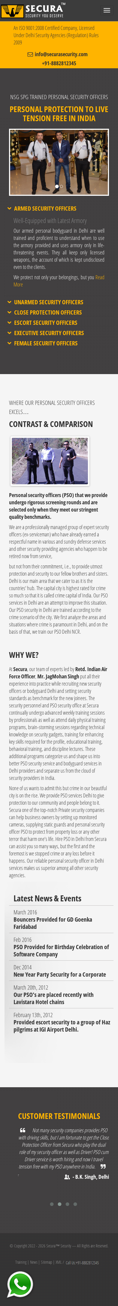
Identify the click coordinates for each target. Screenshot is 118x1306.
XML (59, 1262)
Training (20, 1262)
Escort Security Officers (45, 322)
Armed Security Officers (45, 208)
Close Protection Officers (48, 312)
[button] (16, 176)
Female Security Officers (46, 343)
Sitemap (46, 1262)
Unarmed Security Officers (48, 302)
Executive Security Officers (49, 333)
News (33, 1262)
